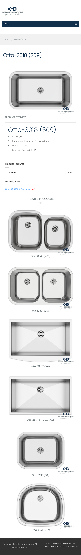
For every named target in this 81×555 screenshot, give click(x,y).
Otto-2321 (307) (41, 530)
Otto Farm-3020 (40, 365)
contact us (72, 546)
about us (63, 546)
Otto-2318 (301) (40, 475)
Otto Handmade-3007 (40, 420)
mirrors (71, 543)
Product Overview (15, 117)
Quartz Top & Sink (51, 546)
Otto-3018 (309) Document (18, 189)
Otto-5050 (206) (40, 311)
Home (7, 39)
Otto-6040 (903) (40, 256)
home (48, 543)
